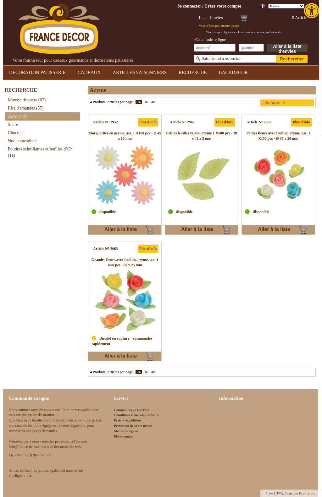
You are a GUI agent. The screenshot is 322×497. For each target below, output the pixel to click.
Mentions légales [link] (126, 431)
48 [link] (153, 102)
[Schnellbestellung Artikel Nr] (215, 48)
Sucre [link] (13, 124)
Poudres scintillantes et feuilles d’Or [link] (40, 152)
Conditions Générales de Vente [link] (136, 415)
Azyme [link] (17, 116)
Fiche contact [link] (124, 436)
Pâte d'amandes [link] (25, 108)
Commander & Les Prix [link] (131, 410)
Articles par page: (120, 102)
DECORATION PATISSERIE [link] (37, 72)
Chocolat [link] (16, 132)
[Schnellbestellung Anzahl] (251, 48)
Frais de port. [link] (308, 493)
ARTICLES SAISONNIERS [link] (140, 72)
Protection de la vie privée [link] (133, 425)
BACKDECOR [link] (233, 72)
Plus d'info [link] (148, 122)
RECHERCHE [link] (193, 72)
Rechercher (292, 58)
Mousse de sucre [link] (27, 100)
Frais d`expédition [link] (127, 420)
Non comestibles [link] (22, 140)
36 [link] (146, 102)
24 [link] (139, 102)
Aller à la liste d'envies (287, 48)
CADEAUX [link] (89, 72)
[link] (312, 11)
